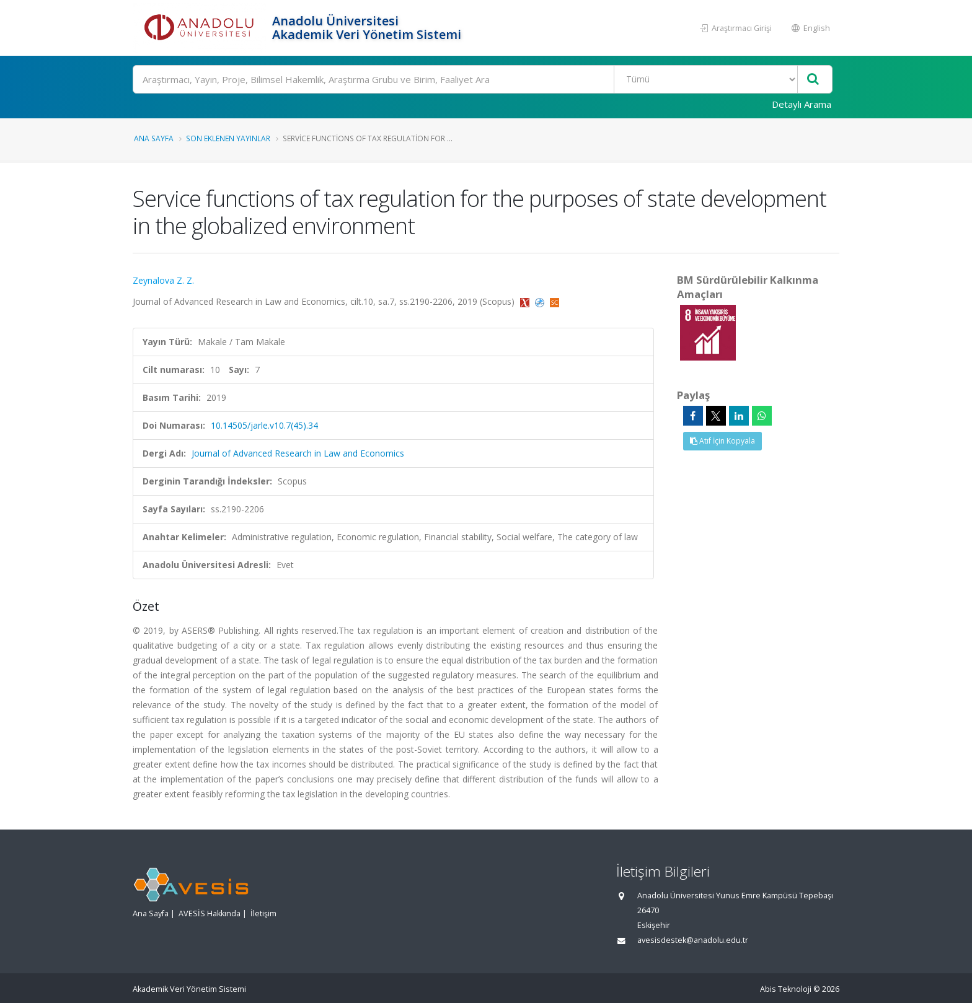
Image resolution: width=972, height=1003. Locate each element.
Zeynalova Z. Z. (163, 280)
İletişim (263, 913)
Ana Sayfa (154, 138)
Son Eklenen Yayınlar (228, 138)
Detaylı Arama (801, 104)
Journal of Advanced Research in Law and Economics (298, 453)
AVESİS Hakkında (210, 913)
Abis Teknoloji (785, 989)
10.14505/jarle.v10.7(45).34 (264, 425)
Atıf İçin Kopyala (722, 441)
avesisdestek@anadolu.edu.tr (692, 940)
